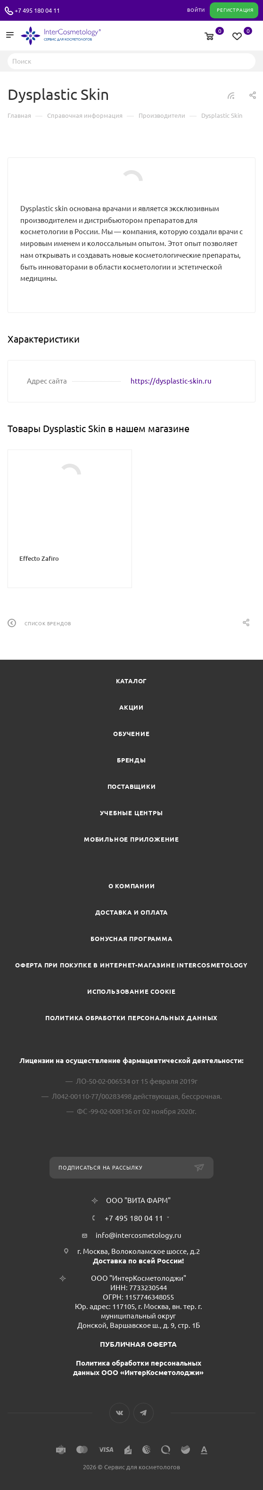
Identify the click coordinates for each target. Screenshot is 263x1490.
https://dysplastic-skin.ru (171, 381)
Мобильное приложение (131, 839)
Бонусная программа (131, 938)
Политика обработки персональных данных (131, 1018)
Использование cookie (131, 991)
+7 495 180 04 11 (37, 10)
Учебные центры (131, 813)
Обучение (131, 733)
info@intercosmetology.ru (138, 1235)
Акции (131, 707)
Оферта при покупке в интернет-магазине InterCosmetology (131, 965)
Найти (246, 61)
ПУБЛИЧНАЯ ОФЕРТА (138, 1344)
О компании (131, 886)
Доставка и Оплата (131, 912)
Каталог (132, 681)
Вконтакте (119, 1413)
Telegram (143, 1413)
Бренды (131, 760)
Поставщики (131, 786)
